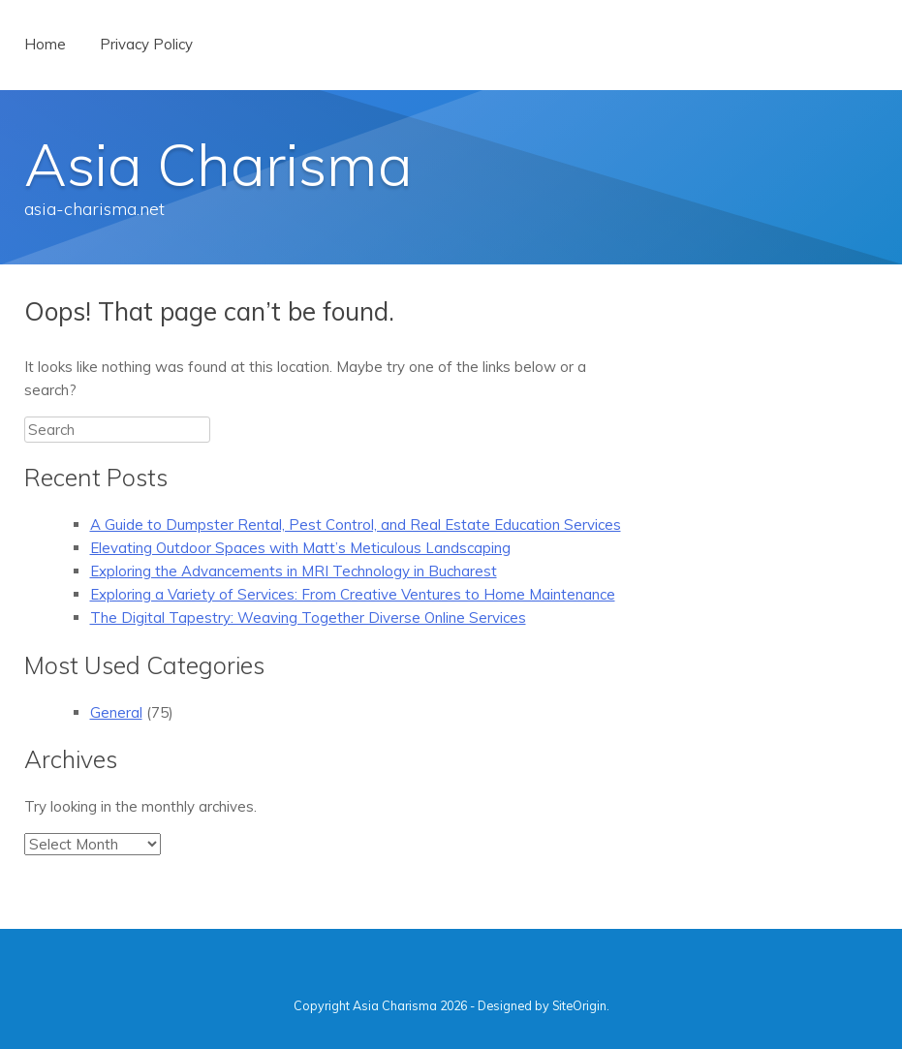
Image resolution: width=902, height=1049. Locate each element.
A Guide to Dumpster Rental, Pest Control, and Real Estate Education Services (355, 524)
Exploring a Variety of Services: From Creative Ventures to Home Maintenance (352, 594)
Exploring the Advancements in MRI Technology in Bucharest (293, 571)
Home (45, 44)
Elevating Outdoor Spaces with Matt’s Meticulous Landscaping (300, 548)
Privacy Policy (146, 44)
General (116, 712)
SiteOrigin (579, 1005)
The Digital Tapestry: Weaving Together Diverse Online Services (308, 617)
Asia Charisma (218, 164)
